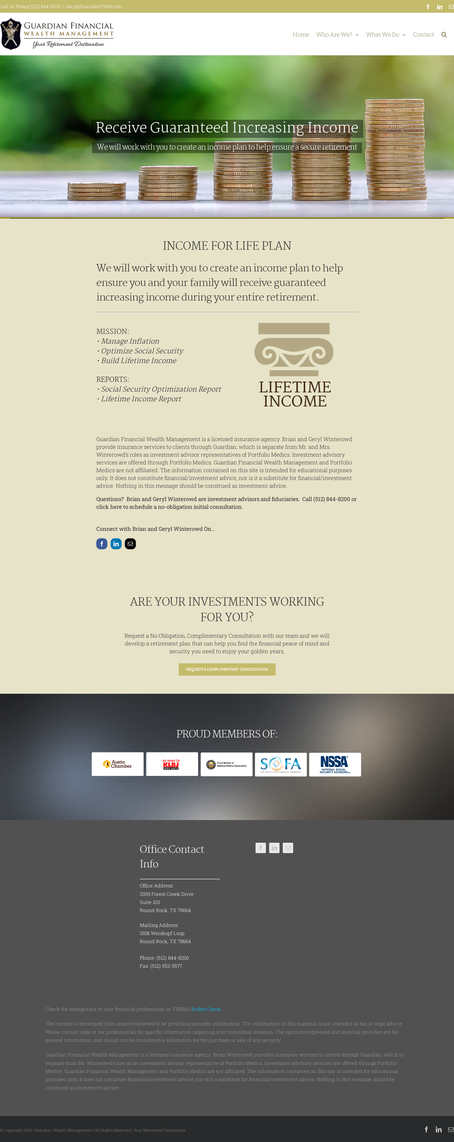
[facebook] (101, 543)
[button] (444, 34)
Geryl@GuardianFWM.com (94, 6)
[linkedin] (116, 543)
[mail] (130, 543)
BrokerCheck (206, 1009)
